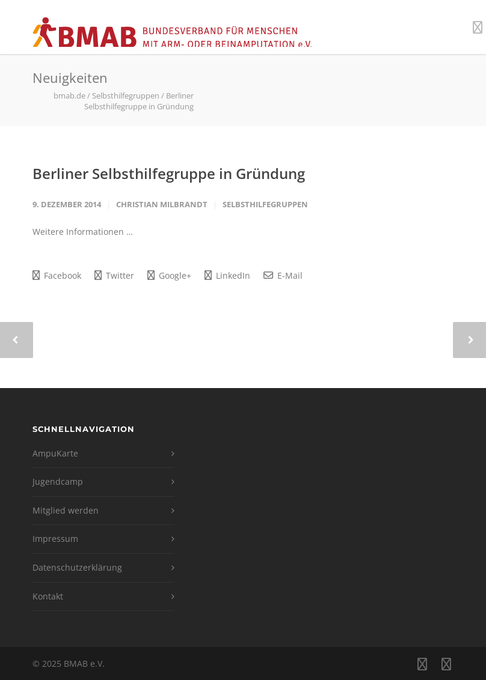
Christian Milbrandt (162, 204)
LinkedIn (227, 275)
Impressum (55, 538)
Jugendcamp (57, 481)
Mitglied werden (65, 510)
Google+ (169, 275)
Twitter (114, 275)
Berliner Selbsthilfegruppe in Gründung (168, 173)
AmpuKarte (55, 453)
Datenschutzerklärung (77, 567)
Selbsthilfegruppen (265, 204)
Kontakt (47, 596)
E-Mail (283, 275)
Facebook (56, 275)
